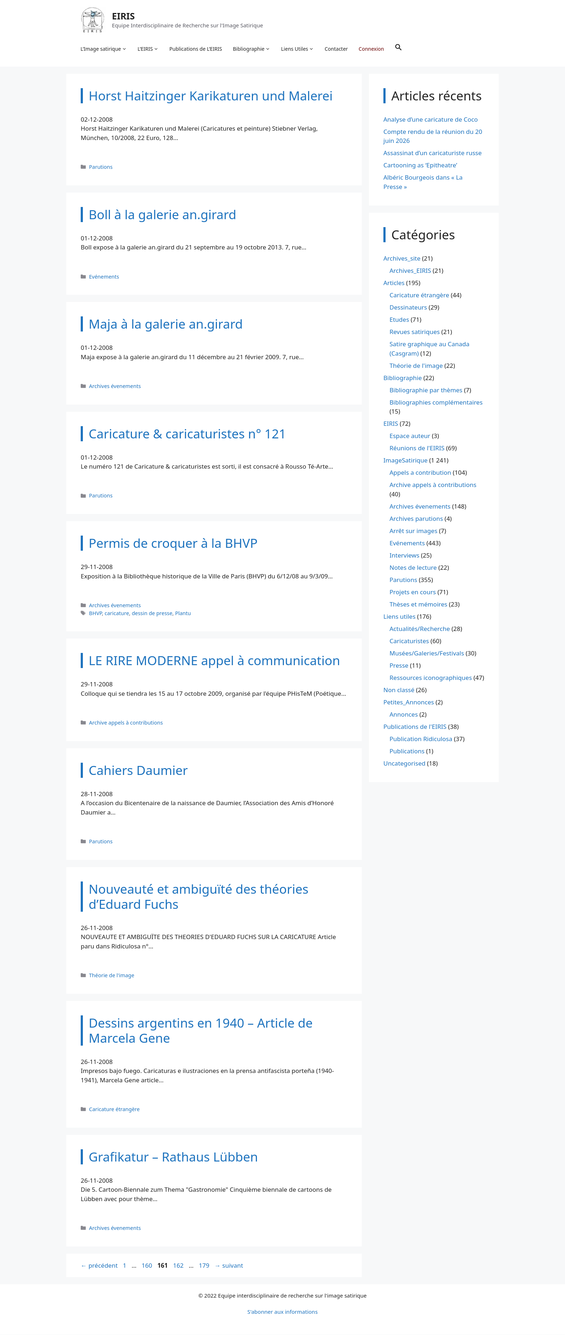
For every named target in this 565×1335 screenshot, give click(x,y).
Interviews (404, 555)
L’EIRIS (148, 49)
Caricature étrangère (114, 1109)
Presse (399, 666)
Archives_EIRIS (410, 271)
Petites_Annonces (408, 702)
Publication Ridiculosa (421, 739)
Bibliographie (252, 49)
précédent (99, 1266)
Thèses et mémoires (418, 604)
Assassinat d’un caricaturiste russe (432, 153)
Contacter (336, 48)
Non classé (398, 690)
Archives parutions (416, 519)
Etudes (399, 320)
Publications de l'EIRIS (414, 727)
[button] (398, 49)
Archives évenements (115, 386)
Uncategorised (404, 763)
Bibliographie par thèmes (426, 390)
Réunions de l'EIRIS (417, 449)
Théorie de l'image (111, 975)
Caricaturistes (409, 641)
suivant (228, 1266)
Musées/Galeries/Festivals (427, 653)
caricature (116, 613)
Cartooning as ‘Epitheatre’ (420, 166)
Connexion (371, 48)
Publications (407, 751)
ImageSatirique (405, 461)
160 (147, 1266)
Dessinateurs (408, 308)
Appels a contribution (420, 473)
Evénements (104, 277)
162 (179, 1266)
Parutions (100, 167)
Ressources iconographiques (431, 678)
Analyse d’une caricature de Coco (430, 120)
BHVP (95, 613)
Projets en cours (413, 592)
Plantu (183, 613)
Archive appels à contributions (126, 723)
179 (205, 1266)
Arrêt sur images (413, 531)
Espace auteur (410, 436)
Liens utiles (399, 617)
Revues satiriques (415, 332)
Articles (394, 283)
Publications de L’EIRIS (196, 48)
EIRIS (123, 16)
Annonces (404, 715)
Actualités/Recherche (420, 629)
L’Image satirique (104, 49)
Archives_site (402, 259)
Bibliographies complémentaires (436, 402)
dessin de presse (152, 613)
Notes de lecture (413, 568)
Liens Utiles (297, 49)
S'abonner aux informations (282, 1312)
